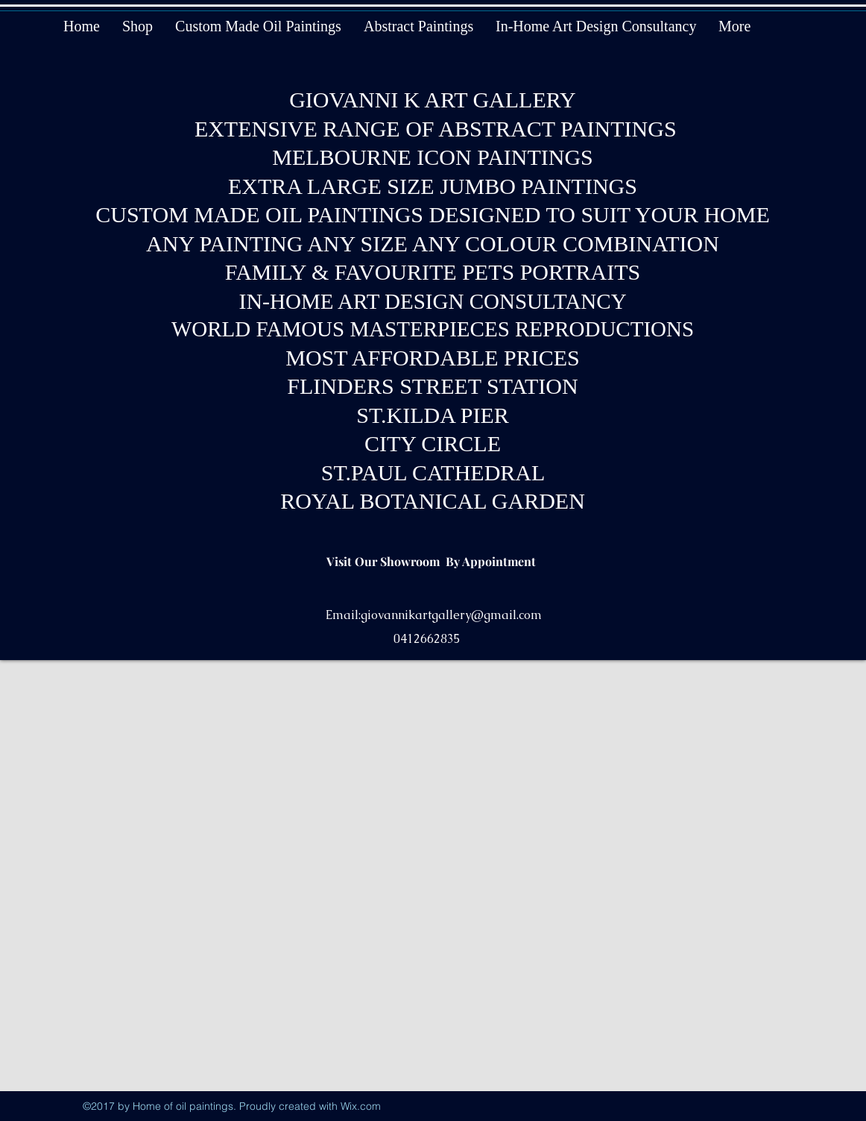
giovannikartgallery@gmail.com (451, 615)
